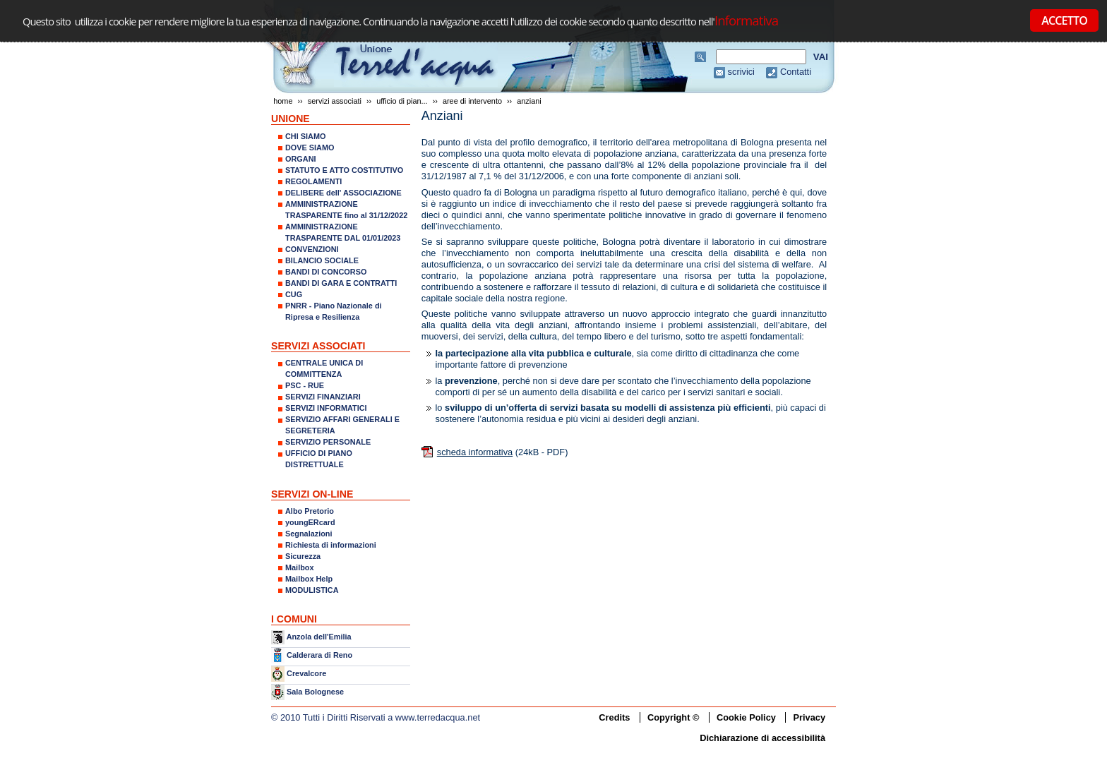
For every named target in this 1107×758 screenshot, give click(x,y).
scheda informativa (475, 452)
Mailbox (299, 567)
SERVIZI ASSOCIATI (334, 101)
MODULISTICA (312, 590)
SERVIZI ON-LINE (312, 494)
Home (282, 101)
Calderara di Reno (319, 654)
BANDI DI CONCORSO (325, 271)
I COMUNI (294, 619)
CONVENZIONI (312, 249)
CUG (293, 294)
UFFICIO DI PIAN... (401, 101)
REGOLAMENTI (313, 181)
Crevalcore (306, 673)
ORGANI (300, 159)
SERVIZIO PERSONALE (328, 442)
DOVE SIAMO (310, 147)
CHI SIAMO (305, 136)
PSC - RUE (304, 385)
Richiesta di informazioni (330, 545)
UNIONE (290, 118)
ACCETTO (1064, 20)
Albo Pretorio (309, 511)
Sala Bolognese (315, 691)
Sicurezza (303, 556)
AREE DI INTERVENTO (472, 101)
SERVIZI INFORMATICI (326, 408)
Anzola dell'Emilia (319, 636)
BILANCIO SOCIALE (322, 260)
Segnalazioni (308, 533)
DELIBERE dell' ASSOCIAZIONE (343, 192)
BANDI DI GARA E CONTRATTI (341, 283)
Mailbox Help (309, 578)
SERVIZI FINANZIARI (323, 396)
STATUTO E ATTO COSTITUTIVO (344, 170)
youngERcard (310, 522)
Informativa (746, 20)
